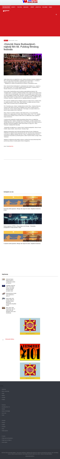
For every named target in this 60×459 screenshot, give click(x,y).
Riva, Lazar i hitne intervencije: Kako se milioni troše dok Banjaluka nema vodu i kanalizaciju (11, 309)
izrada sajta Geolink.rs (30, 454)
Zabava (3, 421)
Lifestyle (3, 419)
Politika (3, 398)
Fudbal (3, 423)
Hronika (3, 396)
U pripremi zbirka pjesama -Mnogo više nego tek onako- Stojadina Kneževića (22, 243)
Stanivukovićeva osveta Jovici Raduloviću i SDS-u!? (11, 293)
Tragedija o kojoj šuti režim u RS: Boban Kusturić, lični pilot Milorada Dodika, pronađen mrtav (10, 287)
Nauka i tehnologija (6, 409)
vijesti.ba (11, 146)
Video (3, 413)
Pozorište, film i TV (6, 405)
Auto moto (4, 411)
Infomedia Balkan (9, 337)
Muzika (3, 407)
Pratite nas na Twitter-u (7, 438)
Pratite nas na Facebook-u (7, 436)
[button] (13, 7)
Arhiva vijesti (4, 440)
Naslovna (4, 387)
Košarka (3, 425)
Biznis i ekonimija (5, 389)
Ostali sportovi (5, 429)
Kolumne (4, 403)
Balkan (3, 394)
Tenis (3, 427)
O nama (3, 434)
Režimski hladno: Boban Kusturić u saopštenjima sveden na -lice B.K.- (11, 280)
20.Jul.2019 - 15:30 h (13, 40)
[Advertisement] (30, 26)
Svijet (3, 392)
